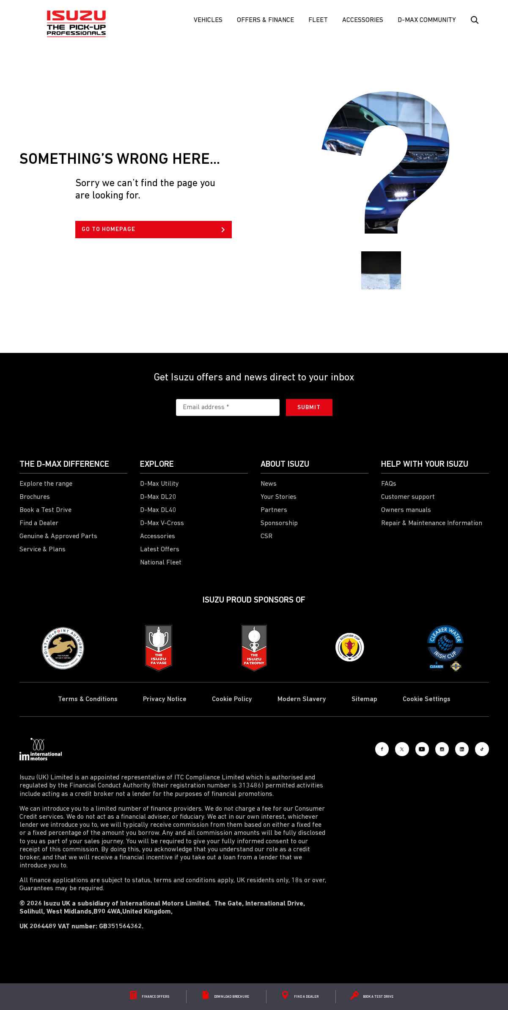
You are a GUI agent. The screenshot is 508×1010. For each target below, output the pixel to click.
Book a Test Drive (45, 510)
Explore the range (45, 484)
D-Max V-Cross (162, 523)
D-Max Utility (159, 484)
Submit (309, 408)
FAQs (388, 484)
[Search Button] (474, 20)
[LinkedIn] (450, 749)
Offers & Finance (265, 20)
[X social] (368, 749)
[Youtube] (395, 749)
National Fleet (160, 562)
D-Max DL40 (158, 510)
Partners (274, 510)
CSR (266, 536)
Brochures (34, 497)
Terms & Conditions (88, 699)
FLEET (318, 20)
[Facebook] (340, 749)
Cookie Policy (232, 699)
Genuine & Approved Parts (58, 536)
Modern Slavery (301, 699)
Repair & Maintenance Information (431, 523)
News (269, 484)
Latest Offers (159, 549)
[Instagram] (423, 749)
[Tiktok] (478, 749)
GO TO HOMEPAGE (153, 229)
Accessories (362, 20)
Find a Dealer (38, 523)
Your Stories (279, 497)
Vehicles (208, 20)
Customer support (408, 497)
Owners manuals (406, 510)
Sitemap (364, 699)
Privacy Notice (165, 699)
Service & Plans (42, 549)
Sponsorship (279, 523)
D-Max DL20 (158, 497)
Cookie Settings (426, 699)
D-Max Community (427, 20)
